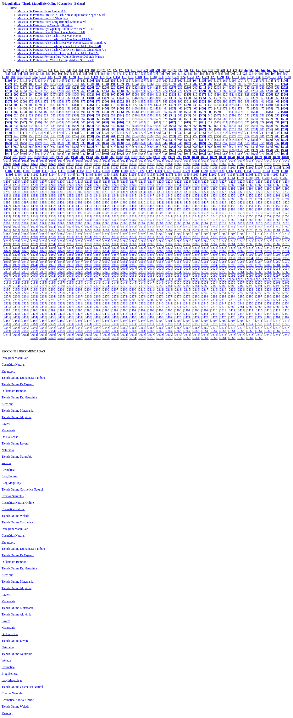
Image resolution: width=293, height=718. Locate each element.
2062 (250, 272)
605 (83, 122)
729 (157, 132)
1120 (124, 171)
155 (127, 80)
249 (262, 87)
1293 (241, 188)
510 (225, 112)
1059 (151, 164)
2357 (25, 307)
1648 (268, 226)
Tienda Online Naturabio (17, 456)
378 (90, 101)
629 (262, 122)
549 (232, 115)
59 (48, 73)
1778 (286, 240)
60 (54, 73)
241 (202, 87)
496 (120, 112)
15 (74, 70)
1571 (151, 219)
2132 (16, 282)
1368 (52, 199)
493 (98, 112)
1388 (232, 199)
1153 (133, 174)
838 (120, 143)
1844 (16, 251)
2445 (241, 313)
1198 (249, 178)
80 (173, 73)
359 (232, 98)
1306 (70, 192)
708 (284, 129)
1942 (34, 261)
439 (262, 105)
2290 (286, 296)
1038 (250, 160)
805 (157, 139)
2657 (160, 338)
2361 (61, 307)
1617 (277, 223)
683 (98, 129)
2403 (151, 310)
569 (98, 119)
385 (143, 101)
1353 (205, 195)
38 (210, 70)
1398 (34, 202)
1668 (160, 230)
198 (165, 84)
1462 (34, 209)
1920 (124, 258)
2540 (232, 324)
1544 (196, 216)
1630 (106, 226)
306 (120, 94)
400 (254, 101)
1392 (268, 199)
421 (127, 105)
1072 (268, 164)
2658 (169, 338)
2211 (151, 289)
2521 (61, 324)
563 (53, 119)
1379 (151, 199)
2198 (34, 289)
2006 (34, 268)
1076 (16, 167)
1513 (205, 213)
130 (228, 77)
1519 (259, 213)
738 (225, 132)
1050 (70, 164)
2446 (250, 313)
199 (172, 84)
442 (284, 105)
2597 (169, 331)
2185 (205, 286)
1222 (178, 181)
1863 (187, 251)
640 (60, 125)
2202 (70, 289)
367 (8, 101)
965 (217, 153)
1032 (196, 160)
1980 (88, 265)
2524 (88, 324)
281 (217, 91)
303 (98, 94)
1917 (97, 258)
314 (180, 94)
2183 (187, 286)
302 (90, 94)
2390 (34, 310)
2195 (7, 289)
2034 (286, 268)
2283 (223, 296)
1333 (25, 195)
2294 (34, 300)
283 (232, 91)
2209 (133, 289)
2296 (52, 300)
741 (247, 132)
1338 (70, 195)
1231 (259, 181)
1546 (214, 216)
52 (7, 73)
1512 (196, 213)
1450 (214, 206)
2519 (43, 324)
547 (217, 115)
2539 (223, 324)
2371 (151, 307)
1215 (115, 181)
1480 (196, 209)
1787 (79, 244)
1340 (88, 195)
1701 (169, 233)
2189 (241, 286)
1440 (124, 206)
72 (125, 73)
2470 (178, 317)
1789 (97, 244)
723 (113, 132)
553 (262, 115)
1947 (79, 261)
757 (83, 136)
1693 (97, 233)
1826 (142, 247)
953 (127, 153)
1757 (97, 240)
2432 (124, 313)
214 (284, 84)
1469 (97, 209)
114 (109, 77)
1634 (142, 226)
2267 (79, 296)
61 (60, 73)
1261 (241, 185)
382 (120, 101)
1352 (196, 195)
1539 (151, 216)
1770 (214, 240)
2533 (169, 324)
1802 (214, 244)
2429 (97, 313)
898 (284, 146)
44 (246, 70)
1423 (259, 202)
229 (113, 87)
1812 (16, 247)
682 (90, 129)
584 (210, 119)
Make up (7, 713)
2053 (169, 272)
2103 (44, 279)
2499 (151, 320)
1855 (115, 251)
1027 (151, 160)
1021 (97, 160)
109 (72, 77)
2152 (196, 282)
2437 (169, 313)
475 (247, 108)
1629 (97, 226)
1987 (151, 265)
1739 (223, 237)
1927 (187, 258)
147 (68, 80)
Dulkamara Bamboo (14, 390)
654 (165, 125)
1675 (223, 230)
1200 (266, 178)
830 (60, 143)
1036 (232, 160)
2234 (70, 293)
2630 (178, 334)
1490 (286, 209)
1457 (277, 206)
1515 (223, 213)
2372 (160, 307)
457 (113, 108)
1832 (196, 247)
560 (31, 119)
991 (126, 157)
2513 (277, 320)
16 (80, 70)
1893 (169, 254)
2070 (34, 275)
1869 (241, 251)
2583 (43, 331)
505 (187, 112)
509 (217, 112)
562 (45, 119)
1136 (266, 171)
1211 (79, 181)
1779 (7, 244)
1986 (142, 265)
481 (8, 112)
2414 (250, 310)
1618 (286, 223)
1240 (52, 185)
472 (225, 108)
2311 (187, 300)
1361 (277, 195)
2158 (250, 282)
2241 (133, 293)
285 (247, 91)
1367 (43, 199)
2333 (97, 303)
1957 (169, 261)
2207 (115, 289)
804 (150, 139)
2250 (214, 293)
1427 (7, 206)
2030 (250, 268)
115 (116, 77)
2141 (97, 282)
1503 (115, 213)
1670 (178, 230)
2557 (97, 327)
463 (157, 108)
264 (90, 91)
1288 (196, 188)
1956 (160, 261)
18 (92, 70)
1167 (258, 174)
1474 (142, 209)
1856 (124, 251)
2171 (79, 286)
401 (262, 101)
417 (98, 105)
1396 (16, 202)
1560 (52, 219)
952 (120, 153)
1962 (214, 261)
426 (165, 105)
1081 (61, 167)
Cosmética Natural (13, 364)
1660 (88, 230)
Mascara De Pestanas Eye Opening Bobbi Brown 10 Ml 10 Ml (56, 28)
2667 (250, 338)
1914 (70, 258)
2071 (43, 275)
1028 (160, 160)
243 (217, 87)
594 (284, 119)
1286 (178, 188)
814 (225, 139)
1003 (222, 157)
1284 (160, 188)
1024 (124, 160)
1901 (241, 254)
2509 (241, 320)
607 (98, 122)
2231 (43, 293)
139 (8, 80)
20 (104, 70)
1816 (52, 247)
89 (226, 73)
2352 (268, 303)
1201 (275, 178)
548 (225, 115)
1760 (124, 240)
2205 (97, 289)
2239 (115, 293)
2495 (115, 320)
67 (96, 73)
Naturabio (8, 450)
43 (240, 70)
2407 (187, 310)
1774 (250, 240)
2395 (79, 310)
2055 (187, 272)
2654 (133, 338)
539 (157, 115)
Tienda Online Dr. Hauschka (19, 397)
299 (68, 94)
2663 (214, 338)
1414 (178, 202)
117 (131, 77)
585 (217, 119)
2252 (232, 293)
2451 (7, 317)
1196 (231, 178)
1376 (124, 199)
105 (42, 77)
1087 (115, 167)
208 (240, 84)
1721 (61, 237)
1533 (97, 216)
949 (98, 153)
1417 (205, 202)
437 (247, 105)
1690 (70, 233)
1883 (79, 254)
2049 (133, 272)
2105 (61, 279)
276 (180, 91)
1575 (187, 219)
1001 (204, 157)
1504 (124, 213)
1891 (151, 254)
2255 (259, 293)
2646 (61, 338)
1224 (196, 181)
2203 (79, 289)
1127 (186, 171)
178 (16, 84)
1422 (250, 202)
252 (284, 87)
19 (98, 70)
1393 (277, 199)
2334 (106, 303)
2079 (115, 275)
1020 (88, 160)
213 (277, 84)
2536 (196, 324)
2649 (88, 338)
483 (23, 112)
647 (113, 125)
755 (68, 136)
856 (254, 143)
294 (31, 94)
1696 (124, 233)
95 (261, 73)
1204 (16, 181)
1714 (286, 233)
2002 (286, 265)
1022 (106, 160)
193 (128, 84)
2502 (178, 320)
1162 (213, 174)
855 (247, 143)
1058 (142, 164)
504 (180, 112)
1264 (268, 185)
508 (210, 112)
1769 (205, 240)
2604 (232, 331)
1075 (7, 167)
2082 (142, 275)
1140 (17, 174)
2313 (205, 300)
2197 (25, 289)
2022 (178, 268)
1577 (205, 219)
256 (31, 91)
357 (217, 98)
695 (187, 129)
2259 (7, 296)
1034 (214, 160)
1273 (61, 188)
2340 (160, 303)
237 (172, 87)
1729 (133, 237)
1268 (16, 188)
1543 (187, 216)
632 (284, 122)
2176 (124, 286)
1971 (7, 265)
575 (143, 119)
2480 (268, 317)
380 (105, 101)
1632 (124, 226)
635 (23, 125)
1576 (196, 219)
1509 (169, 213)
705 (262, 129)
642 (75, 125)
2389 (25, 310)
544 (195, 115)
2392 (52, 310)
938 (16, 153)
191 (113, 84)
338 (75, 98)
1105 (277, 167)
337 (68, 98)
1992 (196, 265)
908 (75, 150)
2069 (25, 275)
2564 (160, 327)
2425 (61, 313)
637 (38, 125)
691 (157, 129)
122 (168, 77)
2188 (232, 286)
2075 (79, 275)
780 (254, 136)
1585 (277, 219)
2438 (178, 313)
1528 (52, 216)
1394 (286, 199)
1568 (124, 219)
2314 (214, 300)
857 (262, 143)
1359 (259, 195)
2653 (124, 338)
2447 (259, 313)
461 (143, 108)
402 (269, 101)
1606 (178, 223)
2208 (124, 289)
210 (254, 84)
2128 (267, 279)
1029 (169, 160)
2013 (97, 268)
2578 (286, 327)
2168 (52, 286)
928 (225, 150)
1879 (43, 254)
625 (232, 122)
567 (83, 119)
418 (105, 105)
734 (195, 132)
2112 (124, 279)
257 (38, 91)
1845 (25, 251)
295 (38, 94)
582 (195, 119)
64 (78, 73)
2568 (196, 327)
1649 (277, 226)
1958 (178, 261)
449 (53, 108)
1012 (16, 160)
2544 (268, 324)
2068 (16, 275)
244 (225, 87)
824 (16, 143)
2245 (169, 293)
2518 (34, 324)
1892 (160, 254)
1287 (187, 188)
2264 (52, 296)
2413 (241, 310)
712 (31, 132)
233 (143, 87)
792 (60, 139)
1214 (106, 181)
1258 (214, 185)
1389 (241, 199)
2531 (151, 324)
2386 (286, 307)
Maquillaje (8, 371)
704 (254, 129)
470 (210, 108)
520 (16, 115)
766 (150, 136)
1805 (241, 244)
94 (255, 73)
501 (157, 112)
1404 (88, 202)
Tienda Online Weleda (15, 515)
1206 (34, 181)
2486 (34, 320)
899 (8, 150)
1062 (178, 164)
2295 (43, 300)
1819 (79, 247)
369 (23, 101)
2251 (223, 293)
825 (23, 143)
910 (90, 150)
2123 (222, 279)
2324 (16, 303)
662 (225, 125)
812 (209, 139)
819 (262, 139)
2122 (213, 279)
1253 (169, 185)
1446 (178, 206)
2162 (286, 282)
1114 (71, 171)
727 (142, 132)
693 (172, 129)
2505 (205, 320)
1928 (196, 258)
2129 (276, 279)
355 (202, 98)
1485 (241, 209)
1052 (88, 164)
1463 (43, 209)
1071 (259, 164)
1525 (25, 216)
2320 (268, 300)
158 (150, 80)
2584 (52, 331)
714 (45, 132)
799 (113, 139)
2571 (223, 327)
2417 (277, 310)
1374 (106, 199)
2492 (88, 320)
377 (83, 101)
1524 (16, 216)
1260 (232, 185)
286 (254, 91)
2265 (61, 296)
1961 (205, 261)
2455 (43, 317)
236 (165, 87)
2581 (25, 331)
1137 (275, 171)
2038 (34, 272)
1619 (7, 226)
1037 (241, 160)
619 (187, 122)
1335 (43, 195)
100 (5, 77)
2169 (61, 286)
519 (8, 115)
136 (272, 77)
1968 (268, 261)
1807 (259, 244)
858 (269, 143)
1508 (160, 213)
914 (120, 150)
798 (105, 139)
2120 (195, 279)
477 (262, 108)
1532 (88, 216)
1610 (214, 223)
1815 (43, 247)
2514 (286, 320)
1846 (34, 251)
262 (75, 91)
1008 (267, 157)
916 (135, 150)
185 (68, 84)
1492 (16, 213)
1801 (205, 244)
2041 (61, 272)
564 (60, 119)
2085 (169, 275)
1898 (214, 254)
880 (150, 146)
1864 (196, 251)
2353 (277, 303)
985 (82, 157)
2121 (204, 279)
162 (180, 80)
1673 (205, 230)
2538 (214, 324)
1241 (61, 185)
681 (83, 129)
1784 (52, 244)
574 (135, 119)
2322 (286, 300)
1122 (141, 171)
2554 (70, 327)
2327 (43, 303)
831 (68, 143)
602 (60, 122)
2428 (88, 313)
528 (75, 115)
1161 (204, 174)
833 (83, 143)
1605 (169, 223)
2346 (214, 303)
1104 (268, 167)
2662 (205, 338)
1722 (70, 237)
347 (143, 98)
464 (165, 108)
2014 (106, 268)
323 (247, 94)
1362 (286, 195)
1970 (286, 261)
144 (45, 80)
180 (31, 84)
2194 (286, 286)
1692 (88, 233)
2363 (79, 307)
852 (225, 143)
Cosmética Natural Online (18, 502)
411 (53, 105)
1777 (277, 240)
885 (187, 146)
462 (150, 108)
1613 (241, 223)
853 (232, 143)
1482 (214, 209)
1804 (232, 244)
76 (149, 73)
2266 (70, 296)
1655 (43, 230)
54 (19, 73)
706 (269, 129)
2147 (151, 282)
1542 (178, 216)
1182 (106, 178)
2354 (286, 303)
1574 (178, 219)
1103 (259, 167)
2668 (259, 338)
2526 (106, 324)
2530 (142, 324)
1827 (151, 247)
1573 (169, 219)
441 (277, 105)
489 (68, 112)
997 (171, 157)
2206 (106, 289)
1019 (79, 160)
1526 (34, 216)
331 (23, 98)
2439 (187, 313)
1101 (241, 167)
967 (232, 153)
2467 (151, 317)
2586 (70, 331)
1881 (61, 254)
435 (232, 105)
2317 (241, 300)
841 (143, 143)
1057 (133, 164)
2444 (232, 313)
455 (98, 108)
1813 (25, 247)
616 (165, 122)
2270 (106, 296)
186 (75, 84)
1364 (16, 199)
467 (187, 108)
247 (247, 87)
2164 (16, 286)
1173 (26, 178)
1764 (160, 240)
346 (135, 98)
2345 (205, 303)
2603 (223, 331)
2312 (196, 300)
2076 (88, 275)
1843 (7, 251)
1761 (133, 240)
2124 (231, 279)
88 (220, 73)
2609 (277, 331)
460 (135, 108)
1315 (151, 192)
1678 (250, 230)
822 (284, 139)
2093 (241, 275)
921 (172, 150)
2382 (250, 307)
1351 (187, 195)
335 (53, 98)
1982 (106, 265)
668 (269, 125)
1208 (52, 181)
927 (217, 150)
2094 (250, 275)
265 (98, 91)
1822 (106, 247)
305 (113, 94)
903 (38, 150)
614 (150, 122)
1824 (124, 247)
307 (128, 94)
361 (247, 98)
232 (135, 87)
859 (277, 143)
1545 (205, 216)
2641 (277, 334)
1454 (250, 206)
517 (277, 112)
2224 (268, 289)
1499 (79, 213)
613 (142, 122)
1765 (169, 240)
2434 (142, 313)
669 (277, 125)
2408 (196, 310)
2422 (34, 313)
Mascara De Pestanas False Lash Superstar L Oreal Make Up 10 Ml (59, 46)
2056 (196, 272)
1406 (106, 202)
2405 (169, 310)
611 (128, 122)
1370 (70, 199)
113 (102, 77)
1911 (43, 258)
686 (120, 129)
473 (232, 108)
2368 (124, 307)
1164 (231, 174)
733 (187, 132)
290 (284, 91)
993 (141, 157)
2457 (61, 317)
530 (90, 115)
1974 (34, 265)
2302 (106, 300)
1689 (61, 233)
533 (113, 115)
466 (180, 108)
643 (83, 125)
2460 (88, 317)
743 (262, 132)
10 (45, 70)
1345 (133, 195)
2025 (205, 268)
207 (232, 84)
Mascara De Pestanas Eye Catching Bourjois (45, 25)
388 (165, 101)
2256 (268, 293)
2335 (115, 303)
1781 (25, 244)
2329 (61, 303)
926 (209, 150)
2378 (214, 307)
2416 (268, 310)
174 (269, 80)
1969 (277, 261)
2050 (142, 272)
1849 (61, 251)
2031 (259, 268)
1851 (79, 251)
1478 (178, 209)
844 (165, 143)
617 (172, 122)
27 (145, 70)
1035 (223, 160)
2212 (160, 289)
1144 (53, 174)
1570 (142, 219)
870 (75, 146)
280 (210, 91)
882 (165, 146)
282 (225, 91)
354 (195, 98)
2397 (97, 310)
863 (23, 146)
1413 (169, 202)
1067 (223, 164)
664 (239, 125)
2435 (151, 313)
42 (234, 70)
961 (187, 153)
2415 (259, 310)
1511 (187, 213)
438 (254, 105)
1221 (169, 181)
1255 (187, 185)
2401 (133, 310)
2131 (7, 282)
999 (186, 157)
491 (83, 112)
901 (23, 150)
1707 (223, 233)
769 (172, 136)
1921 (133, 258)
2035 (7, 272)
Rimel (14, 7)
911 (98, 150)
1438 (106, 206)
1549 (241, 216)
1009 (276, 157)
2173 (97, 286)
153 (113, 80)
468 (195, 108)
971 (262, 153)
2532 (160, 324)
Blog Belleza (10, 476)
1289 (205, 188)
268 (120, 91)
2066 (286, 272)
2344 (196, 303)
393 (202, 101)
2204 (88, 289)
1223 (187, 181)
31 (169, 70)
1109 (27, 171)
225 (83, 87)
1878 (34, 254)
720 (90, 132)
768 (165, 136)
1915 (79, 258)
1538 (142, 216)
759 (98, 136)
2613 (25, 334)
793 (68, 139)
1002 (213, 157)
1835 (223, 247)
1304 (52, 192)
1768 (196, 240)
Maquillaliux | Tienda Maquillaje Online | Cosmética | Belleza (43, 3)
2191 (259, 286)
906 (60, 150)
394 (210, 101)
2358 (34, 307)
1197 (240, 178)
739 (232, 132)
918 (150, 150)
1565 (97, 219)
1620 (16, 226)
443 (8, 108)
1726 (106, 237)
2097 (277, 275)
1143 (44, 174)
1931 (223, 258)
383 (127, 101)
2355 (7, 307)
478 (269, 108)
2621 (97, 334)
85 (202, 73)
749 (23, 136)
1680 (268, 230)
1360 (268, 195)
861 (8, 146)
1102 (250, 167)
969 (247, 153)
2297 (61, 300)
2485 (25, 320)
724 (120, 132)
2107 (79, 279)
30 (163, 70)
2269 (97, 296)
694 (180, 129)
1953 (133, 261)
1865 (205, 251)
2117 (169, 279)
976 (15, 157)
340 (90, 98)
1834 (214, 247)
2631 (187, 334)
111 (87, 77)
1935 (259, 258)
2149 (169, 282)
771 (187, 136)
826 (31, 143)
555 (277, 115)
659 (202, 125)
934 (269, 150)
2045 (97, 272)
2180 (160, 286)
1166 (249, 174)
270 (135, 91)
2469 (169, 317)
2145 (133, 282)
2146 (142, 282)
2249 (205, 293)
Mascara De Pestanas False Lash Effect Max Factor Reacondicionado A (61, 42)
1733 (169, 237)
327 (277, 94)
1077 (25, 167)
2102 (34, 279)
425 (157, 105)
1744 (268, 237)
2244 (160, 293)
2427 (79, 313)
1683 (7, 233)
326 (269, 94)
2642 (286, 334)
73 (131, 73)
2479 (259, 317)
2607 (259, 331)
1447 (187, 206)
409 (38, 105)
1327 (259, 192)
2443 (223, 313)
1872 (268, 251)
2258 (286, 293)
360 (239, 98)
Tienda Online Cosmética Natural (22, 489)
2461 (97, 317)
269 (127, 91)
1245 (97, 185)
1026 (142, 160)
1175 (44, 178)
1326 (250, 192)
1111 (44, 171)
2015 (115, 268)
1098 (214, 167)
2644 (43, 338)
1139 (9, 174)
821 (277, 139)
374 (60, 101)
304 (105, 94)
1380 (160, 199)
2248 (196, 293)
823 (8, 143)
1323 (223, 192)
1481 (205, 209)
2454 (34, 317)
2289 (277, 296)
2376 (196, 307)
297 (53, 94)
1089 (133, 167)
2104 (52, 279)
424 (150, 105)
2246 (178, 293)
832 (75, 143)
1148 (89, 174)
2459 (79, 317)
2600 (196, 331)
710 (16, 132)
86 (208, 73)
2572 (232, 327)
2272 (124, 296)
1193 (204, 178)
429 (187, 105)
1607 (187, 223)
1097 (205, 167)
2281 (205, 296)
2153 (205, 282)
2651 (106, 338)
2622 (106, 334)
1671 (187, 230)
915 (127, 150)
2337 (133, 303)
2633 (205, 334)
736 (209, 132)
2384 (268, 307)
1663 (115, 230)
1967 (259, 261)
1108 (18, 171)
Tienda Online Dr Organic (18, 384)
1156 (160, 174)
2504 (196, 320)
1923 (151, 258)
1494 (34, 213)
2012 (88, 268)
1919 (115, 258)
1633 (133, 226)
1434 (70, 206)
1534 (106, 216)
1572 (160, 219)
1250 (142, 185)
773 (202, 136)
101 (12, 77)
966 (225, 153)
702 (239, 129)
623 (217, 122)
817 (247, 139)
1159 (187, 174)
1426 (286, 202)
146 (60, 80)
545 (202, 115)
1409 (133, 202)
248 (254, 87)
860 (284, 143)
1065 (205, 164)
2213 (169, 289)
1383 (187, 199)
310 (150, 94)
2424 (52, 313)
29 (157, 70)
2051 (151, 272)
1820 (88, 247)
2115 (151, 279)
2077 (97, 275)
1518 (250, 213)
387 (157, 101)
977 (22, 157)
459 (127, 108)
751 (38, 136)
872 (90, 146)
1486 (250, 209)
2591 (115, 331)
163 (187, 80)
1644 (232, 226)
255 (23, 91)
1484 (232, 209)
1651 (7, 230)
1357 (241, 195)
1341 (97, 195)
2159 (259, 282)
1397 (25, 202)
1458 (286, 206)
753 (53, 136)
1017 (61, 160)
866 (45, 146)
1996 (232, 265)
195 (143, 84)
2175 (115, 286)
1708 (232, 233)
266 (105, 91)
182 (45, 84)
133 (250, 77)
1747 (7, 240)
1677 (241, 230)
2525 (97, 324)
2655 (142, 338)
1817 (61, 247)
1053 (97, 164)
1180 (88, 178)
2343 (187, 303)
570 (105, 119)
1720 (52, 237)
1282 (142, 188)
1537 (133, 216)
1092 (160, 167)
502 (165, 112)
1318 (178, 192)
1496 (52, 213)
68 (102, 73)
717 (68, 132)
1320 (196, 192)
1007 (258, 157)
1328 (268, 192)
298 (60, 94)
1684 (16, 233)
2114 (142, 279)
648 (120, 125)
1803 (223, 244)
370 (31, 101)
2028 (232, 268)
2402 (142, 310)
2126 (249, 279)
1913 (61, 258)
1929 (205, 258)
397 (232, 101)
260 (60, 91)
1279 (115, 188)
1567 (115, 219)
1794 (142, 244)
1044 (16, 164)
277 (187, 91)
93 (250, 73)
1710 (250, 233)
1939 (7, 261)
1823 (115, 247)
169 (232, 80)
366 (284, 98)
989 (112, 157)
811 (202, 139)
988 (104, 157)
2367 (115, 307)
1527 (43, 216)
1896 (196, 254)
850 (210, 143)
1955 (151, 261)
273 (157, 91)
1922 (142, 258)
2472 (196, 317)
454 (90, 108)
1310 (106, 192)
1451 (223, 206)
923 (187, 150)
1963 (223, 261)
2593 (133, 331)
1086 (106, 167)
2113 (133, 279)
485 (38, 112)
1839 (259, 247)
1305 (61, 192)
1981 (97, 265)
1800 (196, 244)
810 (195, 139)
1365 (25, 199)
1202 (284, 178)
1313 (133, 192)
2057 (205, 272)
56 (31, 73)
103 (27, 77)
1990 (178, 265)
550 (239, 115)
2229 (25, 293)
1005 (240, 157)
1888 (124, 254)
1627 (79, 226)
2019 (151, 268)
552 (254, 115)
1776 (268, 240)
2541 (241, 324)
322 (239, 94)
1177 (62, 178)
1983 (115, 265)
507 (202, 112)
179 (23, 84)
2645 (52, 338)
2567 (187, 327)
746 (284, 132)
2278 (178, 296)
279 (202, 91)
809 (187, 139)
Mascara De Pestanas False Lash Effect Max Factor (49, 35)
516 (269, 112)
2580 (16, 331)
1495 (43, 213)
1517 (241, 213)
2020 (160, 268)
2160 (268, 282)
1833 (205, 247)
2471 (187, 317)
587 (232, 119)
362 (254, 98)
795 (83, 139)
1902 (250, 254)
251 (277, 87)
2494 (106, 320)
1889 (133, 254)
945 (68, 153)
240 (195, 87)
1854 (106, 251)
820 (269, 139)
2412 (232, 310)
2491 (79, 320)
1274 (70, 188)
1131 (221, 171)
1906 (286, 254)
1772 (232, 240)
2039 (43, 272)
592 (269, 119)
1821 (97, 247)
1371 (79, 199)
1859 (151, 251)
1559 (43, 219)
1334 (34, 195)
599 (38, 122)
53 (13, 73)
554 (269, 115)
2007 (43, 268)
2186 (214, 286)
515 (262, 112)
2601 (205, 331)
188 (90, 84)
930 (239, 150)
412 (60, 105)
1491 (7, 213)
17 (86, 70)
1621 (25, 226)
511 (232, 112)
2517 (25, 324)
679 (68, 129)
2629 (169, 334)
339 (83, 98)
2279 (187, 296)
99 (285, 73)
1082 (70, 167)
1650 (286, 226)
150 (90, 80)
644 (90, 125)
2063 (259, 272)
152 (105, 80)
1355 (223, 195)
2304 (124, 300)
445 (23, 108)
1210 (70, 181)
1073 (277, 164)
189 (98, 84)
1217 (133, 181)
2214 (178, 289)
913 (113, 150)
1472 (124, 209)
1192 (195, 178)
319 (217, 94)
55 (25, 73)
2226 (286, 289)
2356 (16, 307)
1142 (35, 174)
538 (150, 115)
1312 (124, 192)
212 (269, 84)
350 (165, 98)
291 (8, 94)
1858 (142, 251)
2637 (241, 334)
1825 (133, 247)
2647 (70, 338)
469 (202, 108)
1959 (187, 261)
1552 (268, 216)
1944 (52, 261)
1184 (124, 178)
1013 (25, 160)
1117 (97, 171)
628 (254, 122)
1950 (106, 261)
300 (75, 94)
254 (16, 91)
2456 (52, 317)
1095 (187, 167)
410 (45, 105)
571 (113, 119)
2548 (16, 327)
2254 (250, 293)
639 (53, 125)
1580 (232, 219)
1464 (52, 209)
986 (89, 157)
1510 (178, 213)
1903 (259, 254)
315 (187, 94)
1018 (70, 160)
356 (210, 98)
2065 (277, 272)
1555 (7, 219)
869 (68, 146)
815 (232, 139)
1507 (151, 213)
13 (62, 70)
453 (83, 108)
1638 (178, 226)
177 (8, 84)
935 (277, 150)
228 (105, 87)
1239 (43, 185)
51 (287, 70)
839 (127, 143)
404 (284, 101)
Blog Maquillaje (12, 483)
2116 (160, 279)
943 (53, 153)
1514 (214, 213)
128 (213, 77)
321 (232, 94)
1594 (70, 223)
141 (23, 80)
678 (60, 129)
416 (90, 105)
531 (98, 115)
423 (142, 105)
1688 (52, 233)
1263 (259, 185)
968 (239, 153)
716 (60, 132)
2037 (25, 272)
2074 (70, 275)
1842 (286, 247)
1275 (79, 188)
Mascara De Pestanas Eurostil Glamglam (42, 18)
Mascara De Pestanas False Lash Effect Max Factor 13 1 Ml (54, 39)
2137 (61, 282)
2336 (124, 303)
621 (202, 122)
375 (68, 101)
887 (202, 146)
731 (172, 132)
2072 (52, 275)
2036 (16, 272)
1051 (79, 164)
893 (247, 146)
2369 (133, 307)
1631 (115, 226)
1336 (52, 195)
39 (216, 70)
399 (247, 101)
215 (8, 87)
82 (184, 73)
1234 (286, 181)
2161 (277, 282)
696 (195, 129)
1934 (250, 258)
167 (217, 80)
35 (192, 70)
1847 (43, 251)
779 (247, 136)
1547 (223, 216)
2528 (124, 324)
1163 (222, 174)
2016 (124, 268)
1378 (142, 199)
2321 (277, 300)
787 (23, 139)
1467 (79, 209)
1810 (286, 244)
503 (172, 112)
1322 (214, 192)
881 (157, 146)
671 (8, 129)
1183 (115, 178)
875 (113, 146)
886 (195, 146)
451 (68, 108)
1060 (160, 164)
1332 (16, 195)
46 (257, 70)
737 (217, 132)
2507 (223, 320)
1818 (70, 247)
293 (23, 94)
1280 (124, 188)
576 (150, 119)
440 (269, 105)
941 (38, 153)
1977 (61, 265)
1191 (186, 178)
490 (75, 112)
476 (254, 108)
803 (143, 139)
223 (68, 87)
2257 (277, 293)
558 (16, 119)
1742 (250, 237)
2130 (285, 279)
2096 (268, 275)
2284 (232, 296)
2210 (142, 289)
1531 (79, 216)
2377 (205, 307)
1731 (151, 237)
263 (83, 91)
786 (16, 139)
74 (137, 73)
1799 (187, 244)
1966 (250, 261)
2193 (277, 286)
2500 (160, 320)
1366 (34, 199)
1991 (187, 265)
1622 (34, 226)
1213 (97, 181)
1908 (16, 258)
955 (143, 153)
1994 (214, 265)
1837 (241, 247)
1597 (97, 223)
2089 (205, 275)
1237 (25, 185)
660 (210, 125)
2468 (160, 317)
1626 (70, 226)
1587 (7, 223)
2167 (43, 286)
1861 (169, 251)
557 (8, 119)
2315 (223, 300)
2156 (232, 282)
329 (8, 98)
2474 (214, 317)
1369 (61, 199)
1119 (115, 171)
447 (38, 108)
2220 (232, 289)
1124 (159, 171)
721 (98, 132)
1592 (52, 223)
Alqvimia (7, 404)
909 (83, 150)
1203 (7, 181)
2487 (43, 320)
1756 (88, 240)
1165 (240, 174)
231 (127, 87)
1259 (223, 185)
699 (217, 129)
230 (120, 87)
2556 (88, 327)
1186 (142, 178)
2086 (178, 275)
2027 (223, 268)
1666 (142, 230)
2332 (88, 303)
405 (8, 105)
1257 (205, 185)
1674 (214, 230)
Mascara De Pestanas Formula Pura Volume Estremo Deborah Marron (60, 56)
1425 (277, 202)
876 (120, 146)
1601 (133, 223)
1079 (43, 167)
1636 (160, 226)
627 (247, 122)
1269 (25, 188)
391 (187, 101)
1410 (142, 202)
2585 (61, 331)
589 (247, 119)
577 (157, 119)
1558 (34, 219)
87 (214, 73)
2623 (115, 334)
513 (247, 112)
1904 (268, 254)
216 (16, 87)
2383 (259, 307)
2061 (241, 272)
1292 (232, 188)
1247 (115, 185)
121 (160, 77)
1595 (79, 223)
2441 (205, 313)
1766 (178, 240)
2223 (259, 289)
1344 (124, 195)
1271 (43, 188)
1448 (196, 206)
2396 (88, 310)
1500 (88, 213)
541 (172, 115)
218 (31, 87)
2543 (259, 324)
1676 (232, 230)
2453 (25, 317)
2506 (214, 320)
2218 (214, 289)
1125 (168, 171)
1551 (259, 216)
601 (53, 122)
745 (277, 132)
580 (180, 119)
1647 (259, 226)
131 (235, 77)
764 (135, 136)
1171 (8, 178)
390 (180, 101)
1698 (142, 233)
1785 (61, 244)
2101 (25, 279)
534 (120, 115)
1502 (106, 213)
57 (37, 73)
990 (119, 157)
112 (94, 77)
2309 (169, 300)
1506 (142, 213)
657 (187, 125)
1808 (268, 244)
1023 (115, 160)
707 (277, 129)
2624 (124, 334)
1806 (250, 244)
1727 (115, 237)
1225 (205, 181)
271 (143, 91)
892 (239, 146)
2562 (142, 327)
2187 (223, 286)
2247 (187, 293)
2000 (268, 265)
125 (190, 77)
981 (52, 157)
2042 (70, 272)
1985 (133, 265)
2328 (52, 303)
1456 (268, 206)
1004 (231, 157)
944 (60, 153)
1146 (71, 174)
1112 (53, 171)
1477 (169, 209)
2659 (178, 338)
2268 (88, 296)
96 (267, 73)
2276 (160, 296)
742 (254, 132)
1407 (115, 202)
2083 (151, 275)
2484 (16, 320)
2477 (241, 317)
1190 (177, 178)
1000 (195, 157)
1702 (178, 233)
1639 (187, 226)
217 (23, 87)
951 (113, 153)
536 (135, 115)
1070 (250, 164)
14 (68, 70)
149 (83, 80)
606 (90, 122)
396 (225, 101)
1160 (195, 174)
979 (37, 157)
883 (172, 146)
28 (151, 70)
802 (135, 139)
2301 (97, 300)
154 (120, 80)
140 (16, 80)
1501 (97, 213)
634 (16, 125)
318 (209, 94)
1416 (196, 202)
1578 (214, 219)
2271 (115, 296)
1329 (277, 192)
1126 (177, 171)
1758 (106, 240)
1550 (250, 216)
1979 (79, 265)
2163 (7, 286)
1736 (196, 237)
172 (254, 80)
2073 (61, 275)
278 (195, 91)
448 (45, 108)
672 (16, 129)
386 (150, 101)
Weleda (6, 463)
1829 (169, 247)
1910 (34, 258)
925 (202, 150)
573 (127, 119)
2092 (232, 275)
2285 (241, 296)
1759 (115, 240)
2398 (106, 310)
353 (187, 98)
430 (195, 105)
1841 (277, 247)
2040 (52, 272)
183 (53, 84)
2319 (259, 300)
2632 (196, 334)
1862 (178, 251)
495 (113, 112)
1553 (277, 216)
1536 (124, 216)
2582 (34, 331)
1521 (277, 213)
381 (113, 101)
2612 (16, 334)
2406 (178, 310)
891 (232, 146)
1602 (142, 223)
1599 (115, 223)
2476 (232, 317)
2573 (241, 327)
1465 (61, 209)
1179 (80, 178)
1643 (223, 226)
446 (31, 108)
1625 (61, 226)
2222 (250, 289)
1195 (222, 178)
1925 (169, 258)
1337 (61, 195)
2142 (106, 282)
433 (217, 105)
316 (195, 94)
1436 (88, 206)
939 (23, 153)
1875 (7, 254)
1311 (115, 192)
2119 (186, 279)
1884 (88, 254)
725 (127, 132)
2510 (250, 320)
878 (135, 146)
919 (157, 150)
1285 (169, 188)
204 (210, 84)
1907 (7, 258)
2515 (7, 324)
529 (83, 115)
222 (60, 87)
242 (210, 87)
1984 (124, 265)
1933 (241, 258)
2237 (97, 293)
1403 (79, 202)
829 (53, 143)
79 (167, 73)
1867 (223, 251)
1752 (52, 240)
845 (172, 143)
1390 (250, 199)
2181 (169, 286)
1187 (151, 178)
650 (135, 125)
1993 (205, 265)
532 (105, 115)
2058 (214, 272)
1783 (43, 244)
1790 (106, 244)
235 (157, 87)
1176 (53, 178)
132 (242, 77)
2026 (214, 268)
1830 (178, 247)
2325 (25, 303)
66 (90, 73)
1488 (268, 209)
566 (75, 119)
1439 (115, 206)
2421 (25, 313)
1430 (34, 206)
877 (127, 146)
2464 (124, 317)
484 (31, 112)
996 (164, 157)
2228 (16, 293)
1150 (106, 174)
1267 (7, 188)
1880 (52, 254)
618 (180, 122)
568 (90, 119)
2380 (232, 307)
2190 (250, 286)
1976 (52, 265)
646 (105, 125)
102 (20, 77)
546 (210, 115)
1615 (259, 223)
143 (38, 80)
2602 (214, 331)
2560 (124, 327)
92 (244, 73)
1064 (196, 164)
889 (217, 146)
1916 (88, 258)
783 (277, 136)
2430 (106, 313)
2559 (115, 327)
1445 (169, 206)
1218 (142, 181)
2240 (124, 293)
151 (98, 80)
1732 (160, 237)
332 (31, 98)
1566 (106, 219)
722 (105, 132)
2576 (268, 327)
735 (202, 132)
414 (75, 105)
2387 (7, 310)
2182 (178, 286)
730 (165, 132)
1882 (70, 254)
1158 (178, 174)
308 (135, 94)
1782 (34, 244)
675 (38, 129)
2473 (205, 317)
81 (179, 73)
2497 (133, 320)
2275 (151, 296)
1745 (277, 237)
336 (60, 98)
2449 (277, 313)
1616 (268, 223)
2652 (115, 338)
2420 (16, 313)
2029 (241, 268)
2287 (259, 296)
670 (284, 125)
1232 (268, 181)
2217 (205, 289)
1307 (79, 192)
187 (83, 84)
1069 (241, 164)
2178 (142, 286)
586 (225, 119)
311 (157, 94)
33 (180, 70)
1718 (34, 237)
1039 (259, 160)
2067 (7, 275)
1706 (214, 233)
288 (269, 91)
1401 (61, 202)
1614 (250, 223)
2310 (178, 300)
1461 (25, 209)
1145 (62, 174)
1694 (106, 233)
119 (146, 77)
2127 (258, 279)
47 (263, 70)
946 (75, 153)
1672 (196, 230)
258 (45, 91)
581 (187, 119)
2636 (232, 334)
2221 (241, 289)
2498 (142, 320)
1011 (7, 160)
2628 (160, 334)
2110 (106, 279)
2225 (277, 289)
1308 (88, 192)
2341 (169, 303)
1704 (196, 233)
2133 (25, 282)
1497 (61, 213)
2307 (151, 300)
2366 (106, 307)
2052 (160, 272)
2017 (133, 268)
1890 (142, 254)
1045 (25, 164)
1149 (98, 174)
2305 (133, 300)
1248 (124, 185)
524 (45, 115)
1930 (214, 258)
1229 (241, 181)
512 (239, 112)
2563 (151, 327)
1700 (160, 233)
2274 (142, 296)
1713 (277, 233)
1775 (259, 240)
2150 (178, 282)
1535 (115, 216)
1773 (241, 240)
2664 (223, 338)
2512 (268, 320)
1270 (34, 188)
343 (113, 98)
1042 (286, 160)
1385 (205, 199)
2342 (178, 303)
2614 (34, 334)
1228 (232, 181)
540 (165, 115)
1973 (25, 265)
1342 (106, 195)
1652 (16, 230)
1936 (268, 258)
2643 (34, 338)
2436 (160, 313)
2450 (286, 313)
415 (83, 105)
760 (105, 136)
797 (98, 139)
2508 (232, 320)
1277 (97, 188)
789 (38, 139)
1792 (124, 244)
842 (150, 143)
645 (98, 125)
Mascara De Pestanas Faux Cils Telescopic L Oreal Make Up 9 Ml (58, 53)
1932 (232, 258)
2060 (232, 272)
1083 (79, 167)
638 (45, 125)
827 (38, 143)
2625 (133, 334)
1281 (133, 188)
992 (134, 157)
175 (277, 80)
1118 (106, 171)
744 (269, 132)
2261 (25, 296)
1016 (52, 160)
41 (228, 70)
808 (180, 139)
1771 (223, 240)
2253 (241, 293)
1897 (205, 254)
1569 (133, 219)
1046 (34, 164)
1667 (151, 230)
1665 (133, 230)
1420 (232, 202)
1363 (7, 199)
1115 (80, 171)
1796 (160, 244)
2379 (223, 307)
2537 (205, 324)
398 (239, 101)
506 (195, 112)
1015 (43, 160)
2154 (214, 282)
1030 (178, 160)
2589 (97, 331)
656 (180, 125)
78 (161, 73)
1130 (213, 171)
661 (217, 125)
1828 (160, 247)
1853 (97, 251)
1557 (25, 219)
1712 (268, 233)
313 (172, 94)
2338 (142, 303)
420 (120, 105)
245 (232, 87)
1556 (16, 219)
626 (239, 122)
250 (269, 87)
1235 (7, 185)
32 (175, 70)
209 (247, 84)
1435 (79, 206)
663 (232, 125)
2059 (223, 272)
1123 (150, 171)
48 (269, 70)
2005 (25, 268)
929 (232, 150)
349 (157, 98)
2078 (106, 275)
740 (239, 132)
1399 (43, 202)
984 (74, 157)
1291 (223, 188)
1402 (70, 202)
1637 (169, 226)
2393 (61, 310)
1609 (205, 223)
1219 (151, 181)
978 (29, 157)
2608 (268, 331)
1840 (268, 247)
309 (143, 94)
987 (97, 157)
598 (31, 122)
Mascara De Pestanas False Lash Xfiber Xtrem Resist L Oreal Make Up (61, 49)
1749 (25, 240)
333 (38, 98)
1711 (259, 233)
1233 (277, 181)
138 (287, 77)
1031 (187, 160)
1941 (25, 261)
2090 (214, 275)
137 (280, 77)
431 (202, 105)
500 (150, 112)
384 (135, 101)
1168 (266, 174)
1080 (52, 167)
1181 (97, 178)
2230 (34, 293)
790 (45, 139)
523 (38, 115)
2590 (106, 331)
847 (187, 143)
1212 (88, 181)
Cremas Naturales (13, 496)
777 (232, 136)
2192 (268, 286)
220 (45, 87)
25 (133, 70)
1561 (61, 219)
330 (16, 98)
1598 (106, 223)
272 (150, 91)
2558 (106, 327)
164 (195, 80)
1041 (277, 160)
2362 (70, 307)
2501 (169, 320)
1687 (43, 233)
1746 (286, 237)
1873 (277, 251)
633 (8, 125)
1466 (70, 209)
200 (180, 84)
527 (68, 115)
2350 (250, 303)
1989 (169, 265)
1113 (62, 171)
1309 (97, 192)
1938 (286, 258)
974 (284, 153)
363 (262, 98)
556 (284, 115)
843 (157, 143)
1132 (230, 171)
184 (60, 84)
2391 (43, 310)
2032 (268, 268)
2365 (97, 307)
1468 (88, 209)
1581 (241, 219)
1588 (16, 223)
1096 (196, 167)
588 (239, 119)
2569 (205, 327)
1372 (88, 199)
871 (83, 146)
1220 (160, 181)
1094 (178, 167)
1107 (9, 171)
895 (262, 146)
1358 (250, 195)
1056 (124, 164)
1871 (259, 251)
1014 (34, 160)
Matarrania (8, 430)
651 (143, 125)
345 (127, 98)
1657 (61, 230)
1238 (34, 185)
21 (109, 70)
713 (38, 132)
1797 (169, 244)
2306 (142, 300)
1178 (71, 178)
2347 (223, 303)
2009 (61, 268)
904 (45, 150)
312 (165, 94)
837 (113, 143)
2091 (223, 275)
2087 (187, 275)
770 (180, 136)
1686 (34, 233)
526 (60, 115)
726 (135, 132)
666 (254, 125)
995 (156, 157)
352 (180, 98)
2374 (178, 307)
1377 (133, 199)
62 (66, 73)
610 (120, 122)
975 (7, 157)
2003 (7, 268)
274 (165, 91)
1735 (187, 237)
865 (38, 146)
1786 (70, 244)
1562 (70, 219)
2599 (187, 331)
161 (172, 80)
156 (135, 80)
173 (262, 80)
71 (119, 73)
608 (105, 122)
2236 (88, 293)
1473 (133, 209)
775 (217, 136)
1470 (106, 209)
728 (150, 132)
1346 (142, 195)
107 (57, 77)
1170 (284, 174)
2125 (240, 279)
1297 (277, 188)
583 (202, 119)
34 (186, 70)
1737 (205, 237)
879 (143, 146)
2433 (133, 313)
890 (225, 146)
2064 (268, 272)
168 (225, 80)
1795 (151, 244)
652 (150, 125)
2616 (52, 334)
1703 (187, 233)
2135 (43, 282)
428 (180, 105)
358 (225, 98)
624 (225, 122)
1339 (79, 195)
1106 (286, 167)
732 (180, 132)
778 (239, 136)
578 (165, 119)
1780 (16, 244)
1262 (250, 185)
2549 (25, 327)
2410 (214, 310)
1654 (34, 230)
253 (8, 91)
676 (45, 129)
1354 (214, 195)
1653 (25, 230)
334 (45, 98)
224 (75, 87)
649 (127, 125)
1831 (187, 247)
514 (254, 112)
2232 (52, 293)
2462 (106, 317)
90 (232, 73)
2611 (7, 334)
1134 (248, 171)
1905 (277, 254)
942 (45, 153)
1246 (106, 185)
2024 (196, 268)
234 (150, 87)
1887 (115, 254)
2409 (205, 310)
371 (38, 101)
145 (53, 80)
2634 (214, 334)
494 (105, 112)
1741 (241, 237)
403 (277, 101)
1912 (52, 258)
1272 (52, 188)
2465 (133, 317)
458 (120, 108)
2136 (52, 282)
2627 (151, 334)
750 (31, 136)
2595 (151, 331)
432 (209, 105)
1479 (187, 209)
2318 (250, 300)
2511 (259, 320)
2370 (142, 307)
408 (31, 105)
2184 (196, 286)
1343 (115, 195)
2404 (160, 310)
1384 (196, 199)
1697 (133, 233)
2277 (169, 296)
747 (8, 136)
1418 (214, 202)
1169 (275, 174)
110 (80, 77)
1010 (285, 157)
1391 (259, 199)
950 (105, 153)
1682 (286, 230)
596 (16, 122)
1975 (43, 265)
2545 (277, 324)
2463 (115, 317)
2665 (232, 338)
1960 (196, 261)
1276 (88, 188)
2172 (88, 286)
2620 (88, 334)
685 (113, 129)
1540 (160, 216)
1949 (97, 261)
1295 (259, 188)
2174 (106, 286)
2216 (196, 289)
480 (284, 108)
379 (98, 101)
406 (16, 105)
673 (23, 129)
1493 (25, 213)
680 (75, 129)
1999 (259, 265)
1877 (25, 254)
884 (180, 146)
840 (135, 143)
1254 (178, 185)
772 (195, 136)
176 (284, 80)
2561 (133, 327)
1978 (70, 265)
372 (45, 101)
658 (195, 125)
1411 (151, 202)
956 (150, 153)
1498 (70, 213)
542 (180, 115)
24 (127, 70)
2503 (187, 320)
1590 (34, 223)
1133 (239, 171)
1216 (124, 181)
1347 (151, 195)
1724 (88, 237)
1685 (25, 233)
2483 (7, 320)
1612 (232, 223)
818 (254, 139)
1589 (25, 223)
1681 (277, 230)
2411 (223, 310)
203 (202, 84)
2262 (34, 296)
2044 (88, 272)
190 (105, 84)
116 (124, 77)
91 (238, 73)
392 (195, 101)
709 (8, 132)
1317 (169, 192)
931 (247, 150)
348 (150, 98)
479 (277, 108)
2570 (214, 327)
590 (254, 119)
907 (68, 150)
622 (209, 122)
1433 (61, 206)
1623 (43, 226)
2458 (70, 317)
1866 (214, 251)
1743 (259, 237)
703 (247, 129)
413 (68, 105)
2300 (88, 300)
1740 (232, 237)
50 (281, 70)
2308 (160, 300)
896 (269, 146)
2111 (115, 279)
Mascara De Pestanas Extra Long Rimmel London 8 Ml (51, 21)
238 (180, 87)
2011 (79, 268)
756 (75, 136)
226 (90, 87)
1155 (151, 174)
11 (50, 70)
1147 (80, 174)
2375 (187, 307)
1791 (115, 244)
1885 (97, 254)
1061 (169, 164)
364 (269, 98)
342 (105, 98)
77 (155, 73)
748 (16, 136)
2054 (178, 272)
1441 (133, 206)
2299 (79, 300)
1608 (196, 223)
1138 (284, 171)
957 (157, 153)
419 (113, 105)
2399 (115, 310)
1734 (178, 237)
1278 (106, 188)
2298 (70, 300)
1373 (97, 199)
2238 (106, 293)
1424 (268, 202)
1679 (259, 230)
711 (23, 132)
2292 (16, 300)
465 (172, 108)
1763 (151, 240)
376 (75, 101)
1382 (178, 199)
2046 (106, 272)
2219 (223, 289)
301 (83, 94)
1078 (34, 167)
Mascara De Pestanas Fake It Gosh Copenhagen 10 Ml (51, 32)
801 (128, 139)
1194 (213, 178)
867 (53, 146)
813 (217, 139)
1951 (115, 261)
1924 (160, 258)
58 (43, 73)
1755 (79, 240)
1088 (124, 167)
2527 (115, 324)
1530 (70, 216)
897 (277, 146)
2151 (187, 282)
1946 (70, 261)
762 (120, 136)
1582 (250, 219)
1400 (52, 202)
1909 (25, 258)
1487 (259, 209)
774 (210, 136)
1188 (160, 178)
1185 (133, 178)
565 (68, 119)
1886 (106, 254)
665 (247, 125)
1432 (52, 206)
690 (150, 129)
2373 (169, 307)
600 (45, 122)
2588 (88, 331)
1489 (277, 209)
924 (195, 150)
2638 (250, 334)
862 (16, 146)
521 (23, 115)
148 (75, 80)
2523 (79, 324)
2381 (241, 307)
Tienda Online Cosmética (17, 522)
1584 (268, 219)
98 (279, 73)
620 (195, 122)
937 (8, 153)
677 (53, 129)
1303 (43, 192)
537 (143, 115)
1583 (259, 219)
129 (220, 77)
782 (269, 136)
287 (262, 91)
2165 (25, 286)
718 (75, 132)
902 (31, 150)
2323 (7, 303)
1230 (250, 181)
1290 (214, 188)
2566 (178, 327)
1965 (241, 261)
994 (149, 157)
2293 (25, 300)
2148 (160, 282)
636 (31, 125)
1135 (257, 171)
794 (75, 139)
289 (277, 91)
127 (205, 77)
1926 (178, 258)
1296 (268, 188)
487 (53, 112)
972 (269, 153)
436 (239, 105)
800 (120, 139)
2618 (70, 334)
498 (135, 112)
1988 (160, 265)
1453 (241, 206)
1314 (142, 192)
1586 (286, 219)
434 (225, 105)
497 (128, 112)
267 (113, 91)
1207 (43, 181)
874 (105, 146)
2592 (124, 331)
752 (45, 136)
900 (16, 150)
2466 (142, 317)
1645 (241, 226)
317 (202, 94)
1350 (178, 195)
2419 (7, 313)
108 (65, 77)
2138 (70, 282)
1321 (205, 192)
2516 (16, 324)
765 (143, 136)
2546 (286, 324)
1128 (195, 171)
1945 (61, 261)
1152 (124, 174)
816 (239, 139)
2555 (79, 327)
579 (172, 119)
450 (60, 108)
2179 (151, 286)
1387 (223, 199)
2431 (115, 313)
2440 (196, 313)
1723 (79, 237)
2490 (70, 320)
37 (204, 70)
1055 (115, 164)
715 (53, 132)
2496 (124, 320)
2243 (151, 293)
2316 (232, 300)
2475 (223, 317)
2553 (61, 327)
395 (217, 101)
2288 (268, 296)
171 (247, 80)
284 (239, 91)
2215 (187, 289)
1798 (178, 244)
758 (90, 136)
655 (172, 125)
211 (262, 84)
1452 (232, 206)
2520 (52, 324)
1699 (151, 233)
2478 (250, 317)
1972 (16, 265)
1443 (151, 206)
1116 (88, 171)
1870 (250, 251)
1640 (196, 226)
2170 (70, 286)
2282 (214, 296)
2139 (79, 282)
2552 (52, 327)
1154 (142, 174)
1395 (7, 202)
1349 (169, 195)
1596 (88, 223)
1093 (169, 167)
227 (98, 87)
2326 (34, 303)
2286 (250, 296)
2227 (7, 293)
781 (262, 136)
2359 (43, 307)
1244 (88, 185)
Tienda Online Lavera (15, 443)
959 (172, 153)
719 (83, 132)
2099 (7, 279)
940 (31, 153)
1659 (79, 230)
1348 (160, 195)
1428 (16, 206)
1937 (277, 258)
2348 (232, 303)
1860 (160, 251)
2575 (259, 327)
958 (165, 153)
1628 (88, 226)
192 (120, 84)
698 (210, 129)
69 (108, 73)
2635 (223, 334)
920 (165, 150)
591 (262, 119)
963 (202, 153)
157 (143, 80)
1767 (187, 240)
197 (157, 84)
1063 (187, 164)
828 (45, 143)
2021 (169, 268)
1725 (97, 237)
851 (217, 143)
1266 (286, 185)
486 (45, 112)
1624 (52, 226)
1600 (124, 223)
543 (187, 115)
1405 (97, 202)
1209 (61, 181)
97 (273, 73)
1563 (79, 219)
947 (83, 153)
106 (50, 77)
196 (150, 84)
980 (44, 157)
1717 (25, 237)
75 (143, 73)
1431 (43, 206)
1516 (232, 213)
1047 (43, 164)
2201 (61, 289)
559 (23, 119)
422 (135, 105)
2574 (250, 327)
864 (31, 146)
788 (31, 139)
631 (277, 122)
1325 (241, 192)
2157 (241, 282)
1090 (142, 167)
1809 (277, 244)
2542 (250, 324)
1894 (178, 254)
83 (190, 73)
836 (105, 143)
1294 (250, 188)
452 (75, 108)
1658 (70, 230)
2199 (43, 289)
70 (113, 73)
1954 (142, 261)
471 (217, 108)
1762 (142, 240)
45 (251, 70)
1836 (232, 247)
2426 (70, 313)
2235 (79, 293)
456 (105, 108)
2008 (52, 268)
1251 (151, 185)
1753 (61, 240)
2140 (88, 282)
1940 (16, 261)
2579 (7, 331)
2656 (151, 338)
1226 (214, 181)
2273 (133, 296)
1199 (257, 178)
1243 (79, 185)
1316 (160, 192)
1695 (115, 233)
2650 (97, 338)
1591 (43, 223)
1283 (151, 188)
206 (225, 84)
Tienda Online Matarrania (18, 410)
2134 (34, 282)
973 (277, 153)
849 (202, 143)
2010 (70, 268)
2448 (268, 313)
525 (53, 115)
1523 (7, 216)
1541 (169, 216)
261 (68, 91)
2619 (79, 334)
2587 (79, 331)
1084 (88, 167)
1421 (241, 202)
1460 (16, 209)
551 (247, 115)
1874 (286, 251)
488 (60, 112)
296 (45, 94)
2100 (17, 279)
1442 (142, 206)
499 (143, 112)
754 (60, 136)
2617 (61, 334)
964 (210, 153)
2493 (97, 320)
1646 (250, 226)
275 (172, 91)
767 (157, 136)
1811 (7, 247)
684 (105, 129)
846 (180, 143)
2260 (16, 296)
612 (135, 122)
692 (165, 129)
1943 (43, 261)
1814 (34, 247)
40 (222, 70)
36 (198, 70)
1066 (214, 164)
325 (262, 94)
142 (31, 80)
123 (175, 77)
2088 (196, 275)
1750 (34, 240)
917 (142, 150)
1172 (17, 178)
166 (210, 80)
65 (84, 73)
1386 (214, 199)
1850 (70, 251)
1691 (79, 233)
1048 (52, 164)
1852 (88, 251)
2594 (142, 331)
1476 (160, 209)
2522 (70, 324)
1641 (205, 226)
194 (135, 84)
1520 (268, 213)
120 (153, 77)
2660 (187, 338)
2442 (214, 313)
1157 (169, 174)
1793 (133, 244)
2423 (43, 313)
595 (8, 122)
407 (23, 105)
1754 (70, 240)
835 (98, 143)
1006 (249, 157)
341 (98, 98)
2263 (43, 296)
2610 (286, 331)
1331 (7, 195)
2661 (196, 338)
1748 (16, 240)
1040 (268, 160)
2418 (286, 310)
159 (157, 80)
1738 (214, 237)
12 (56, 70)
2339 (151, 303)
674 (31, 129)
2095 (259, 275)
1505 (133, 213)
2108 (89, 279)
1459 (7, 209)
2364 (88, 307)
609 (113, 122)
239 (187, 87)
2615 (43, 334)
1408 (124, 202)
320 (225, 94)
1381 (169, 199)
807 (172, 139)
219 (38, 87)
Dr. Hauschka (10, 436)
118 (138, 77)
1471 (115, 209)
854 (239, 143)
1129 (204, 171)
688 (135, 129)
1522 (286, 213)
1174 (35, 178)
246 (239, 87)
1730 (142, 237)
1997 (241, 265)
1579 (223, 219)
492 (90, 112)
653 (157, 125)
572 (120, 119)
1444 (160, 206)
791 (53, 139)
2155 (223, 282)
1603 (151, 223)
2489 (61, 320)
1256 (196, 185)
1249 (133, 185)
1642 (214, 226)
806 (165, 139)
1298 (286, 188)
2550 (34, 327)
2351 (259, 303)
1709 (241, 233)
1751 (43, 240)
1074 (286, 164)
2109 (98, 279)
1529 (61, 216)
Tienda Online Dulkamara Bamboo (23, 377)
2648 (79, 338)
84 (196, 73)
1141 (26, 174)
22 (115, 70)
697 (202, 129)
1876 (16, 254)
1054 (106, 164)
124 (183, 77)
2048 (124, 272)
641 (68, 125)
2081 (133, 275)
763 (127, 136)
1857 (133, 251)
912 (105, 150)
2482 (286, 317)
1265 (277, 185)
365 (277, 98)
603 (68, 122)
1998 (250, 265)
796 (90, 139)
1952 (124, 261)
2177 (133, 286)
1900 (232, 254)
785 (8, 139)
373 (53, 101)
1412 (160, 202)
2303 (115, 300)
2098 (286, 275)
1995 (223, 265)
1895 (187, 254)
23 (121, 70)
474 (239, 108)
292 (16, 94)
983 (67, 157)
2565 (169, 327)
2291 (7, 300)
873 (98, 146)
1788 (88, 244)
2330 (70, 303)
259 (53, 91)
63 (72, 73)
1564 (88, 219)
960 (180, 153)
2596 (160, 331)
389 (172, 101)
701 (232, 129)
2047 (115, 272)
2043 (79, 272)
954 (135, 153)
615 (157, 122)
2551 (43, 327)
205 (217, 84)
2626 (142, 334)
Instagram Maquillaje (15, 358)
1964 (232, 261)
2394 (70, 310)
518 (284, 112)
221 (53, 87)
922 (180, 150)
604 (75, 122)
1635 (151, 226)
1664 (124, 230)
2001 (277, 265)
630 (269, 122)
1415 (187, 202)
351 (172, 98)
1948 (88, 261)
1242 (70, 185)
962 (195, 153)
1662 (106, 230)
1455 (259, 206)
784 (284, 136)
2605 (241, 331)
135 (265, 77)
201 (187, 84)
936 (284, 150)
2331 (79, 303)
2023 (187, 268)
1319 (187, 192)
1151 (115, 174)
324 (254, 94)
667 (262, 125)
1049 (61, 164)
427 (172, 105)
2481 (277, 317)
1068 (232, 164)
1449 (205, 206)
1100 (232, 167)
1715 (7, 237)
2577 (277, 327)
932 (254, 150)
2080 (124, 275)
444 (16, 108)
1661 (97, 230)
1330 (286, 192)
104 (35, 77)
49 (275, 70)
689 (143, 129)
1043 (7, 164)
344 (120, 98)
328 (284, 94)
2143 (115, 282)
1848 (52, 251)
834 (90, 143)
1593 (61, 223)
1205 (25, 181)
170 (239, 80)
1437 (97, 206)
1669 (169, 230)
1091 (151, 167)
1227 (223, 181)
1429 (25, 206)
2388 (16, 310)
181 (38, 84)
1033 (205, 160)
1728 (124, 237)
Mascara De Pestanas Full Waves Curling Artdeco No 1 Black (55, 60)
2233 (61, 293)
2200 (52, 289)
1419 (223, 202)
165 (202, 80)
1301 (25, 192)
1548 (232, 216)
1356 (232, 195)
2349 (241, 303)
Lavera (6, 423)
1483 (223, 209)
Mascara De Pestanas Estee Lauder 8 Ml (42, 11)
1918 (106, 258)
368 (16, 101)
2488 (52, 320)
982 (59, 157)
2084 (160, 275)
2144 (124, 282)
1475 (151, 209)
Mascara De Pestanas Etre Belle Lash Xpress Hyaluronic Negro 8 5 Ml (61, 14)
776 (225, 136)
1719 (43, 237)
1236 (16, 185)
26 (139, 70)
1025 (133, 160)
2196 (16, 289)
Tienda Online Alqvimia (16, 417)
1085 (97, 167)
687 (127, 129)
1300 (16, 192)
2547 (7, 327)
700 (225, 129)
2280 (196, 296)
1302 (34, 192)
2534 (178, 324)
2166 (34, 286)
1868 (232, 251)
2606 (250, 331)
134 (258, 77)
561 (38, 119)
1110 (36, 171)
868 (60, 146)
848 (195, 143)
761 (113, 136)
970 (254, 153)
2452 (16, 317)
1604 (160, 223)
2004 (16, 268)
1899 (223, 254)
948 (90, 153)
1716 (16, 237)
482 (16, 112)
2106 (71, 279)
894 (254, 146)
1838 (250, 247)
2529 (133, 324)
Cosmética (8, 469)
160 (165, 80)
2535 (187, 324)
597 (23, 122)
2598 (178, 331)
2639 (259, 334)
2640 (268, 334)
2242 (142, 293)
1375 (115, 199)
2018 (142, 268)
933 (262, 150)
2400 (124, 310)
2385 (277, 307)
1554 (286, 216)
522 (31, 115)
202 (195, 84)
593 (277, 119)
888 (210, 146)
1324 (232, 192)
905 (53, 150)
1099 (223, 167)
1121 (132, 171)
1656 (52, 230)
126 (198, 77)
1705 (205, 233)
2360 (52, 307)
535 (127, 115)
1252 (160, 185)
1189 (169, 178)
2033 (277, 268)
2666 (241, 338)
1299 (7, 192)
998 (179, 157)
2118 (177, 279)
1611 (223, 223)
